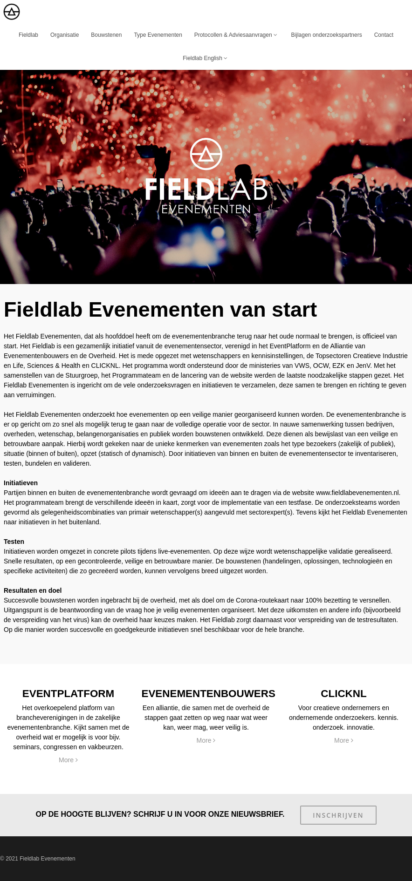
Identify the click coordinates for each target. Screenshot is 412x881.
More (68, 760)
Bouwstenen (106, 35)
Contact (383, 35)
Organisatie (64, 35)
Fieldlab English (206, 58)
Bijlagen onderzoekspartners (326, 35)
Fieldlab (28, 35)
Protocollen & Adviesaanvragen (236, 35)
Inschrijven (338, 815)
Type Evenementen (158, 35)
